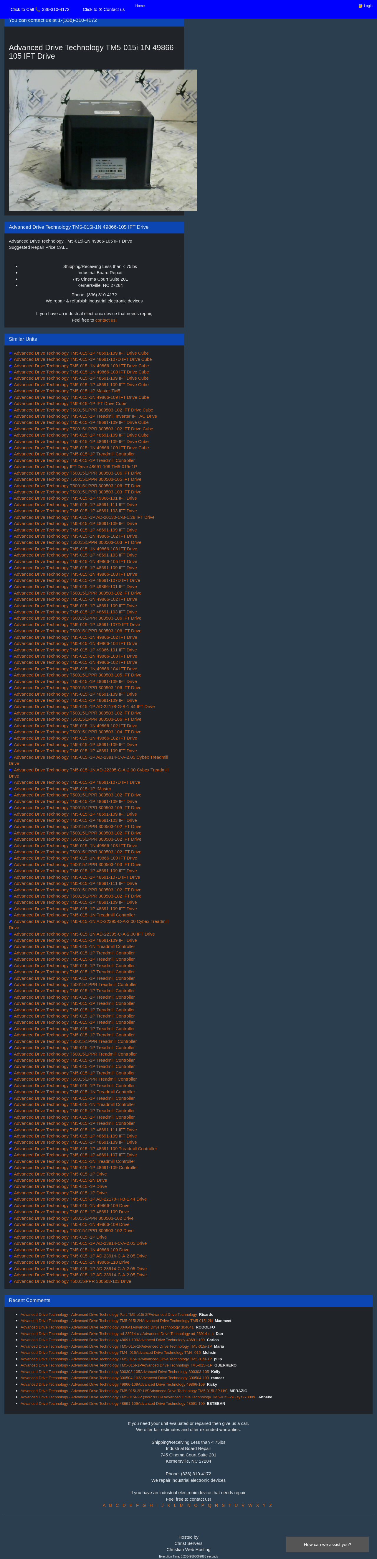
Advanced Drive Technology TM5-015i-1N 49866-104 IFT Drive (75, 643)
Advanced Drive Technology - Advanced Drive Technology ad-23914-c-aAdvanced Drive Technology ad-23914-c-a (117, 1333)
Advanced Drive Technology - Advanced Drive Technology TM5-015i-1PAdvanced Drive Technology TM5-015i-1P (116, 1346)
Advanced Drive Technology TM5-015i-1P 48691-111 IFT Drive (75, 504)
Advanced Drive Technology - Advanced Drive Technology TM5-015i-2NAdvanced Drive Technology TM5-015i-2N (117, 1320)
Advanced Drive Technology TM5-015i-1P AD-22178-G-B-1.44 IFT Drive (84, 706)
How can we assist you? (327, 1544)
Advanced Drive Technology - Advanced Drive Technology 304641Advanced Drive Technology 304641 (107, 1327)
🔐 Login (365, 6)
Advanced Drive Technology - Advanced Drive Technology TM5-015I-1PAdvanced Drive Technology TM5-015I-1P (116, 1365)
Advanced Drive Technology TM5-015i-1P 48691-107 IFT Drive (75, 1154)
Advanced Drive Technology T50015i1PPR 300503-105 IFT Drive (77, 479)
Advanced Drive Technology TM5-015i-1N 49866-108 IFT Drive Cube (81, 371)
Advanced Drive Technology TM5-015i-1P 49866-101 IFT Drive (75, 498)
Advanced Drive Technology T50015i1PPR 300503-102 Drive (73, 1218)
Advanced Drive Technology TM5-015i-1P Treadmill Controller (74, 453)
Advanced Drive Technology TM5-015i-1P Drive (60, 1173)
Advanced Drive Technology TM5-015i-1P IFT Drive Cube (69, 403)
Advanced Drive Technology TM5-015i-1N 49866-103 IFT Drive (75, 548)
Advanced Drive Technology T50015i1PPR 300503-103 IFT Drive (77, 491)
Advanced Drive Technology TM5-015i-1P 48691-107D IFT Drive (76, 580)
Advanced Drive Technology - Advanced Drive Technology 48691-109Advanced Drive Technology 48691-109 (113, 1340)
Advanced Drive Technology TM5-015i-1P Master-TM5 (66, 390)
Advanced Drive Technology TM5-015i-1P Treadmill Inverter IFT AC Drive (85, 416)
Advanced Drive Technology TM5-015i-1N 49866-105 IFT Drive (75, 561)
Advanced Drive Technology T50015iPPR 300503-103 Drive (72, 1281)
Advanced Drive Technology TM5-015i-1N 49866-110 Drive (71, 1262)
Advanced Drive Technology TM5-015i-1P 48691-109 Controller (75, 1167)
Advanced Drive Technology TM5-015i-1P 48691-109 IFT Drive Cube (81, 352)
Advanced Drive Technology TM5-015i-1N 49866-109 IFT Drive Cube (81, 365)
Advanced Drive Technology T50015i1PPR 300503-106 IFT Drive (77, 472)
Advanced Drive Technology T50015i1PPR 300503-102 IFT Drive (77, 592)
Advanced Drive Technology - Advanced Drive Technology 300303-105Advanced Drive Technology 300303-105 (115, 1371)
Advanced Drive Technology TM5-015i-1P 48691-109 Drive (71, 1211)
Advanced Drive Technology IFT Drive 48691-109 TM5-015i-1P (75, 466)
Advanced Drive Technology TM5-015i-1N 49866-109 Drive (71, 1205)
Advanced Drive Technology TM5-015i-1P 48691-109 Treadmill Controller (85, 1148)
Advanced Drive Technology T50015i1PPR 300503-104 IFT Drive (77, 731)
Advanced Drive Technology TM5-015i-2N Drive (60, 1180)
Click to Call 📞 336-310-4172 (40, 9)
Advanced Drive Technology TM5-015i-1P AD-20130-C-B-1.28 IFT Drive (84, 517)
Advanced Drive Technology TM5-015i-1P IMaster (62, 788)
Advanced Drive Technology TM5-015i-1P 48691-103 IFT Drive (75, 510)
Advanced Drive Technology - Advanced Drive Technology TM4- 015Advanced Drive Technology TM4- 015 (111, 1352)
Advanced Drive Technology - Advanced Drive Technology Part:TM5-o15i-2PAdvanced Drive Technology (109, 1314)
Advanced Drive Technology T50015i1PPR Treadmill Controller (75, 984)
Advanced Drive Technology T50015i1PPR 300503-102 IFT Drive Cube (83, 409)
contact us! (106, 319)
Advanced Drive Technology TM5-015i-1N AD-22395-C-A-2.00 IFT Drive (84, 933)
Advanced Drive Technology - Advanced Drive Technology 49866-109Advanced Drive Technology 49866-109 (113, 1384)
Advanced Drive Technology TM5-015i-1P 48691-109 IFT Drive (75, 523)
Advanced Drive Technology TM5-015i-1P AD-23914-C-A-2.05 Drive (80, 1243)
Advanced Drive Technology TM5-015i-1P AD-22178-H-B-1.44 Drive (80, 1198)
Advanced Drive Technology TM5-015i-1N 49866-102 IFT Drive (75, 536)
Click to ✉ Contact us (104, 9)
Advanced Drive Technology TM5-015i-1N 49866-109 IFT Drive (75, 857)
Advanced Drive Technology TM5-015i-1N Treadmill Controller (74, 914)
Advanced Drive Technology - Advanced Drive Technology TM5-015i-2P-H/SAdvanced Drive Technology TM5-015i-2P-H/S (124, 1391)
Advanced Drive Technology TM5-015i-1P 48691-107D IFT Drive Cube (82, 359)
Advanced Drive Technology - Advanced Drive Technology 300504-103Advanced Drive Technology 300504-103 (115, 1378)
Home (140, 6)
